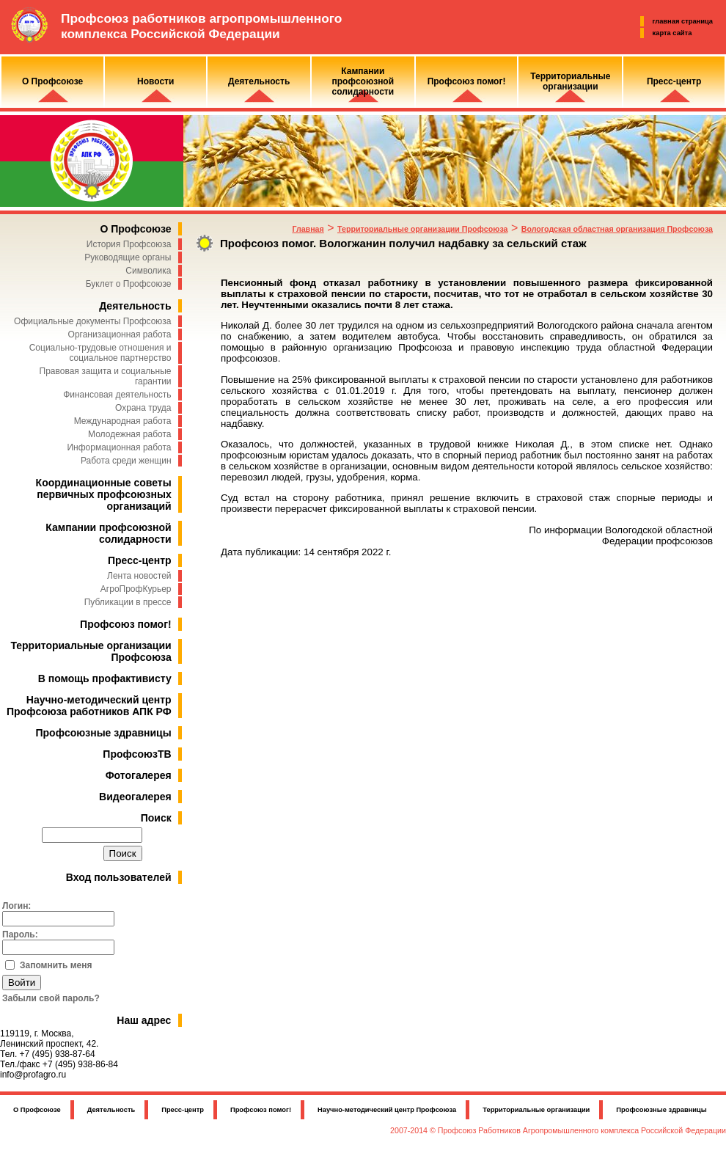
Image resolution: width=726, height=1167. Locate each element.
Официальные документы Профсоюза (92, 321)
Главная (307, 228)
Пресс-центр (140, 560)
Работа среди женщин (126, 461)
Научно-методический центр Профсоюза (387, 1109)
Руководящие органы (127, 257)
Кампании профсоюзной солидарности (108, 533)
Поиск (156, 818)
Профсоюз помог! (126, 624)
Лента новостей (139, 576)
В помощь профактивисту (105, 678)
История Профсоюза (129, 244)
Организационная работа (120, 334)
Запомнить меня (56, 965)
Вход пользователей (119, 877)
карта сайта (672, 33)
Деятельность (135, 306)
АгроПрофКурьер (136, 589)
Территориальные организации (536, 1109)
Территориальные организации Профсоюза (422, 228)
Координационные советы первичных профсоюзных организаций (104, 494)
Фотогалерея (139, 775)
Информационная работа (119, 447)
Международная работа (123, 421)
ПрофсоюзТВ (137, 754)
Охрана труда (143, 408)
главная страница (683, 21)
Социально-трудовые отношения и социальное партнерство (100, 353)
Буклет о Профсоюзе (129, 284)
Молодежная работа (129, 434)
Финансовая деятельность (117, 394)
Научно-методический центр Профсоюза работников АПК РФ (89, 705)
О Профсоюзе (135, 229)
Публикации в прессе (128, 602)
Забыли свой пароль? (51, 998)
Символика (148, 271)
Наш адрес (144, 1020)
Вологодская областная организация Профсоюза (617, 228)
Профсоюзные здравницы (104, 733)
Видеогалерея (135, 796)
